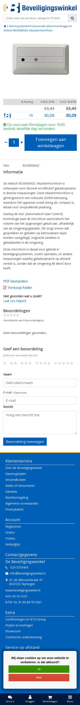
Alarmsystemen (19, 26)
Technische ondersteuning (23, 637)
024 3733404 (16, 567)
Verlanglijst (12, 544)
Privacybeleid (14, 509)
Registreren (13, 526)
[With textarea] (40, 422)
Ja (39, 669)
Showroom (13, 631)
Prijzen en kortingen (19, 625)
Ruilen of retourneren (20, 486)
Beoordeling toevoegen (25, 441)
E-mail (14, 392)
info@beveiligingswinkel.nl (25, 573)
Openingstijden (15, 474)
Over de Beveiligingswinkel (23, 468)
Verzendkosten (15, 480)
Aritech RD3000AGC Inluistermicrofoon (28, 30)
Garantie (11, 491)
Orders (10, 532)
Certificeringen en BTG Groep (25, 619)
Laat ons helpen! (14, 301)
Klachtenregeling (16, 497)
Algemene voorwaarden (21, 503)
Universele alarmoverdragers (51, 26)
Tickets (10, 538)
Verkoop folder (20, 287)
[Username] (40, 383)
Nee (39, 677)
